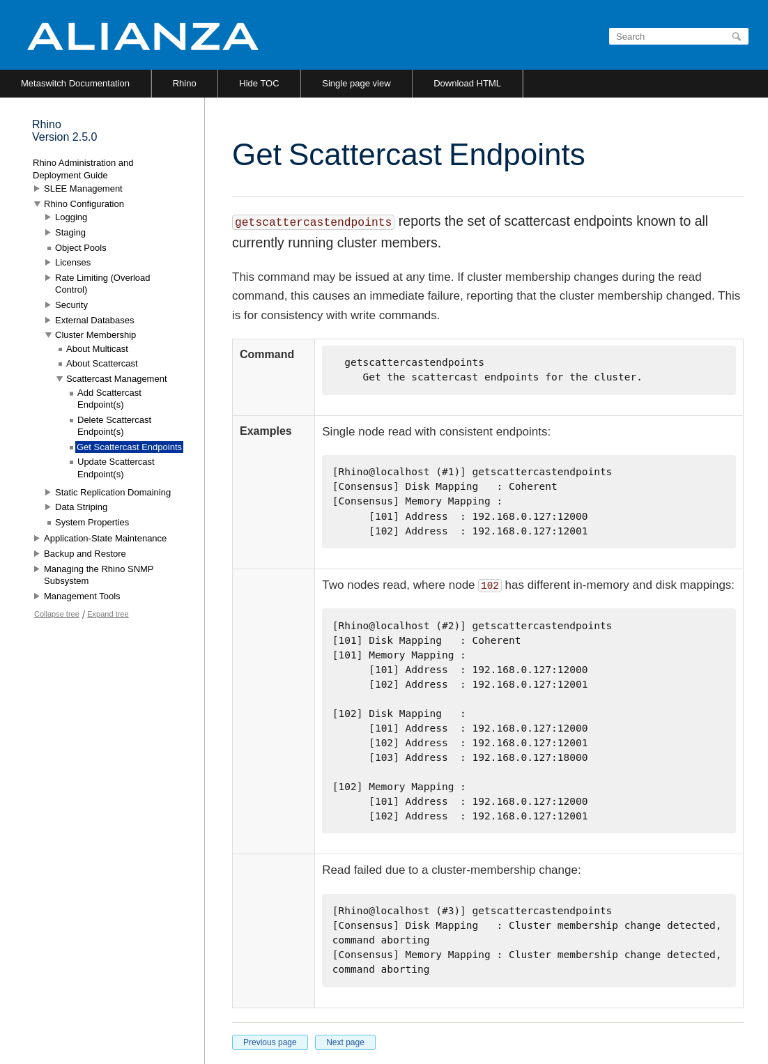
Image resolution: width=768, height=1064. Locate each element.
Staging (70, 232)
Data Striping (81, 507)
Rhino (185, 83)
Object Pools (81, 247)
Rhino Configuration (84, 204)
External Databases (94, 320)
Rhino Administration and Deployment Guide (83, 168)
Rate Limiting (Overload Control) (103, 283)
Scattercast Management (116, 378)
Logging (71, 217)
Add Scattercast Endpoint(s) (109, 398)
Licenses (73, 262)
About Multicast (97, 349)
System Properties (92, 522)
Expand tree (107, 614)
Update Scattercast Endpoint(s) (116, 467)
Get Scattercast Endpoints (129, 447)
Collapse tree (56, 614)
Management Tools (82, 596)
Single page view (356, 83)
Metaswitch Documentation (75, 83)
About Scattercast (102, 363)
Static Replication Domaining (113, 492)
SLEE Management (83, 188)
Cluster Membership (95, 335)
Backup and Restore (85, 553)
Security (71, 305)
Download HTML (467, 83)
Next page (345, 1042)
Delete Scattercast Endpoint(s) (114, 426)
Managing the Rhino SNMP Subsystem (98, 575)
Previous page (270, 1042)
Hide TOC (259, 83)
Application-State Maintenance (105, 538)
